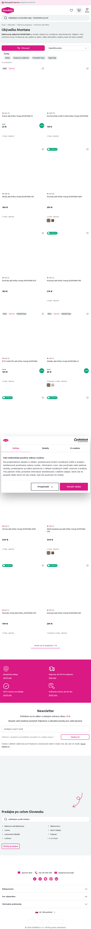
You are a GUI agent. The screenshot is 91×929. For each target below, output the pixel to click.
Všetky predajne (10, 846)
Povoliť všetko (74, 486)
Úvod (3, 25)
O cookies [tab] (75, 448)
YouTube (45, 879)
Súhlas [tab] (15, 448)
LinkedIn (56, 879)
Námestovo (55, 826)
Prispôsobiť (45, 486)
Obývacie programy (24, 25)
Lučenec (8, 838)
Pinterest (51, 879)
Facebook (34, 879)
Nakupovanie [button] (8, 889)
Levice (7, 830)
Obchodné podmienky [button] (11, 904)
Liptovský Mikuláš (12, 834)
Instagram (40, 879)
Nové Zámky (55, 830)
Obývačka (11, 25)
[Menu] (87, 10)
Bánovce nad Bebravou (14, 826)
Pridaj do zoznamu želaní (42, 68)
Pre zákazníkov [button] (8, 896)
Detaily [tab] (45, 448)
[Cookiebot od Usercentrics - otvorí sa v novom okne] (76, 440)
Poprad (53, 834)
